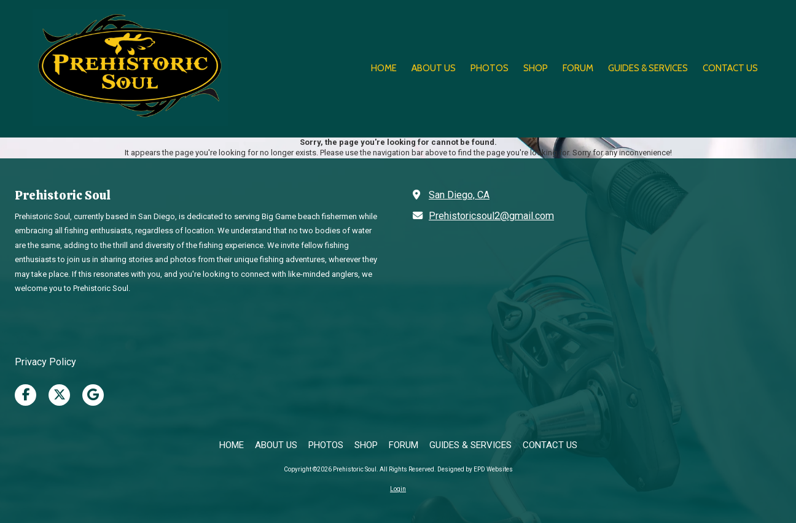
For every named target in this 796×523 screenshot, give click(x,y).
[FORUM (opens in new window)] (578, 69)
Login (398, 489)
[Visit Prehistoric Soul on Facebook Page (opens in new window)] (25, 395)
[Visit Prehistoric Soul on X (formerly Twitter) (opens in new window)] (59, 395)
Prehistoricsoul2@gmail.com (491, 216)
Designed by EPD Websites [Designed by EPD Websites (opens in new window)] (475, 469)
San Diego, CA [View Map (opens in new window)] (459, 195)
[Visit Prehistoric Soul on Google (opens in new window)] (93, 395)
